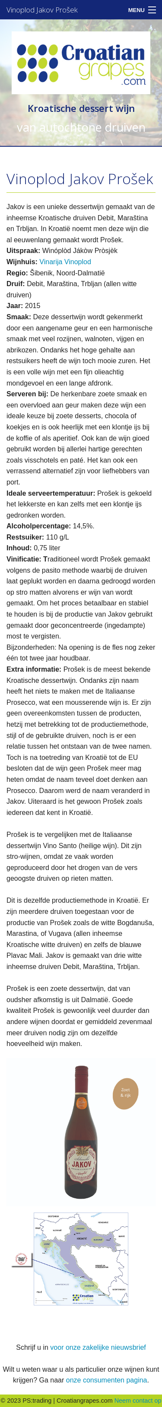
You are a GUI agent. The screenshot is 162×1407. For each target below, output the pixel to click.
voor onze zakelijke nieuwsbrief (98, 1347)
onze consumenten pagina (106, 1380)
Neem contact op (138, 1400)
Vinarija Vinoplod (65, 261)
